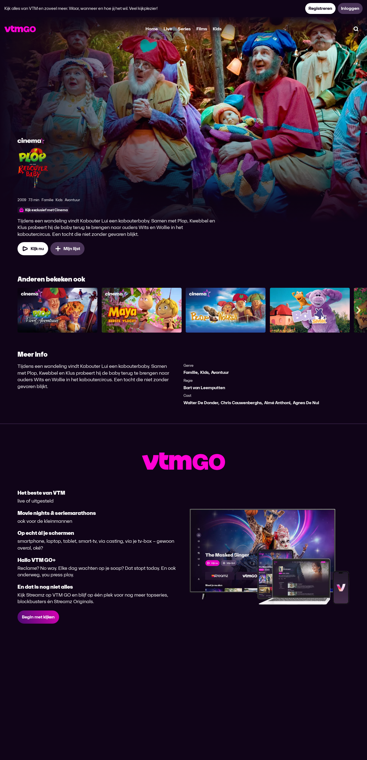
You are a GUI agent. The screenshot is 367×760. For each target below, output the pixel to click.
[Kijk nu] (33, 248)
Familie (191, 372)
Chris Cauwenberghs (241, 402)
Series (184, 28)
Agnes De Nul (306, 402)
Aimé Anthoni (277, 402)
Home (151, 28)
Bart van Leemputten (204, 387)
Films (201, 28)
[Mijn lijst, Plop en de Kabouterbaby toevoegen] (67, 248)
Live (168, 28)
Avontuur (220, 372)
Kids (217, 28)
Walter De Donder (201, 402)
